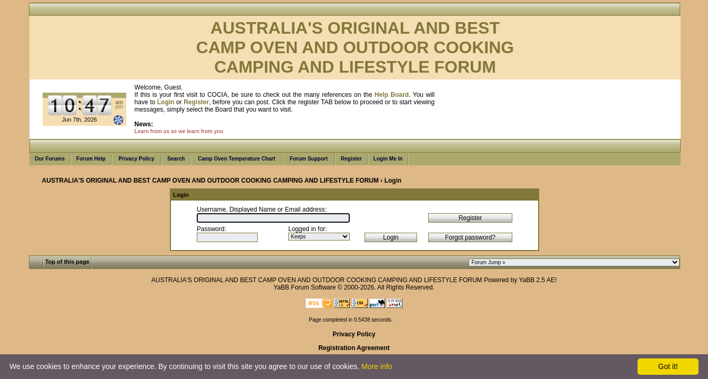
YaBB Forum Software (305, 287)
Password (211, 229)
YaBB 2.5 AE (537, 280)
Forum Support (309, 159)
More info (376, 366)
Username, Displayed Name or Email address (261, 209)
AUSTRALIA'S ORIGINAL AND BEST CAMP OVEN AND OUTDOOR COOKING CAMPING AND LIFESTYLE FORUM (210, 180)
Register (351, 159)
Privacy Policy (136, 159)
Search (176, 159)
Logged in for (306, 229)
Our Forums (49, 159)
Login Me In (388, 159)
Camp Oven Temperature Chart (236, 159)
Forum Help (91, 159)
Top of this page (67, 261)
